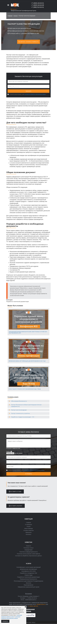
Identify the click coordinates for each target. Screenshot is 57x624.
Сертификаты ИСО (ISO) (28, 571)
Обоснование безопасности (19, 401)
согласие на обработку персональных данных (35, 94)
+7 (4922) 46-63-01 (37, 3)
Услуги (15, 15)
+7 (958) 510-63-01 (37, 7)
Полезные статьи (28, 547)
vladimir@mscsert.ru (30, 599)
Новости (28, 546)
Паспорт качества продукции (19, 410)
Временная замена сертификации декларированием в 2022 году (27, 361)
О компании (28, 524)
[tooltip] (11, 451)
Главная (10, 15)
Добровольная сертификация (28, 569)
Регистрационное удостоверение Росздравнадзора (28, 581)
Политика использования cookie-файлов (28, 553)
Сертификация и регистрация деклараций (28, 567)
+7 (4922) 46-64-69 (37, 5)
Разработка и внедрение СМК (28, 573)
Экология (28, 583)
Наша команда (28, 528)
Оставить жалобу (15, 505)
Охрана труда (28, 575)
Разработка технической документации (28, 577)
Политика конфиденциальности (28, 551)
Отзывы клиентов (28, 530)
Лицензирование (28, 585)
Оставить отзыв (15, 491)
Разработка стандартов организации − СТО (22, 417)
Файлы (9, 451)
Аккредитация (29, 549)
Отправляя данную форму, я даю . (27, 94)
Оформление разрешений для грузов (28, 587)
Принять (5, 621)
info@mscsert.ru (41, 604)
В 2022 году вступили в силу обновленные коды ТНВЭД (25, 389)
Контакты (28, 534)
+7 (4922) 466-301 (33, 606)
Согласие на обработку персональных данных (28, 555)
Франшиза (28, 532)
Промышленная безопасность (28, 579)
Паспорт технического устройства (20, 413)
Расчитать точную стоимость (28, 41)
